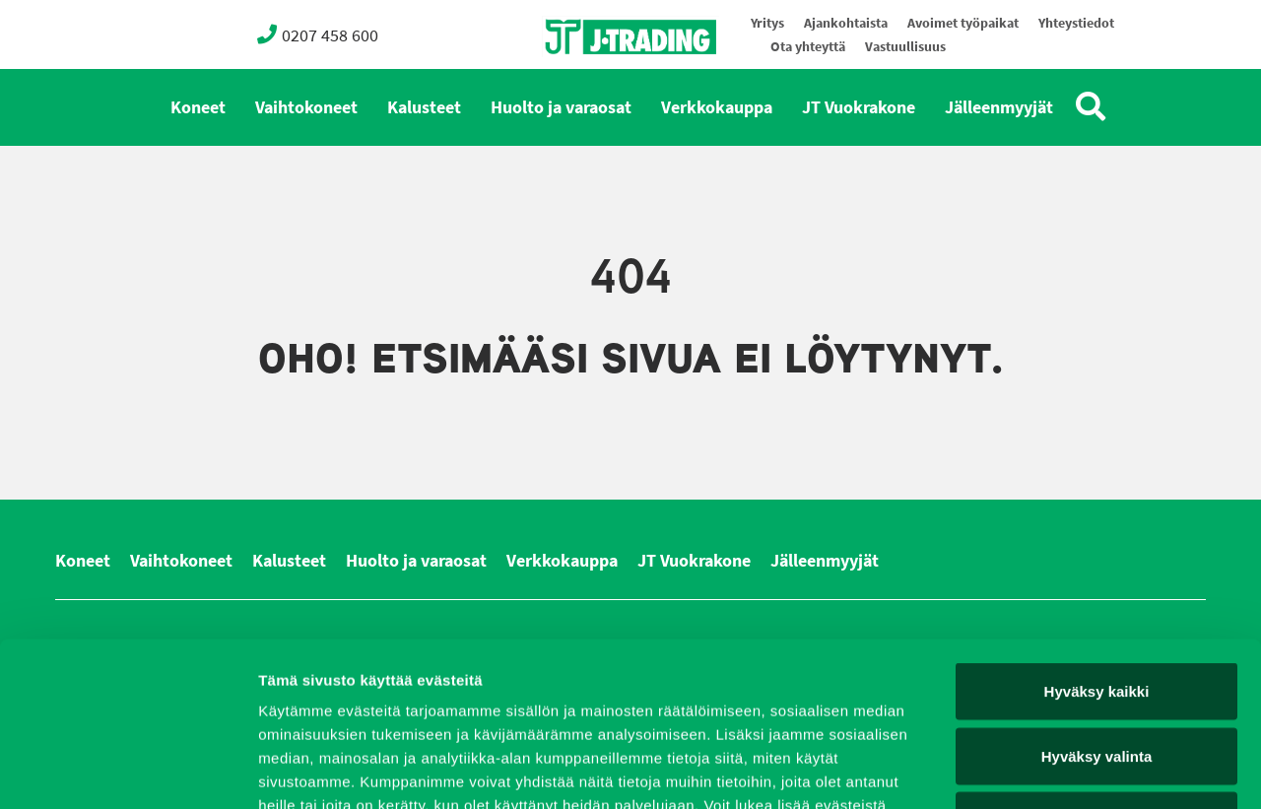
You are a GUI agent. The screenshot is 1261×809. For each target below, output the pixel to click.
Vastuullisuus (905, 46)
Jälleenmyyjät (999, 107)
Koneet (198, 107)
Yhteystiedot (1076, 23)
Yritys (767, 23)
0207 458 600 (317, 34)
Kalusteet (424, 107)
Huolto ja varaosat (561, 107)
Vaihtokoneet (306, 107)
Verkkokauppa (716, 107)
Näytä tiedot (1053, 770)
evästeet (491, 688)
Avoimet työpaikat (963, 23)
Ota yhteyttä (807, 46)
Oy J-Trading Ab (594, 80)
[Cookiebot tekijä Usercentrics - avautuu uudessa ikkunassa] (127, 770)
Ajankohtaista (846, 23)
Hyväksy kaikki (1097, 550)
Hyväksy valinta (1097, 615)
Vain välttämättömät (1096, 679)
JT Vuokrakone (858, 107)
